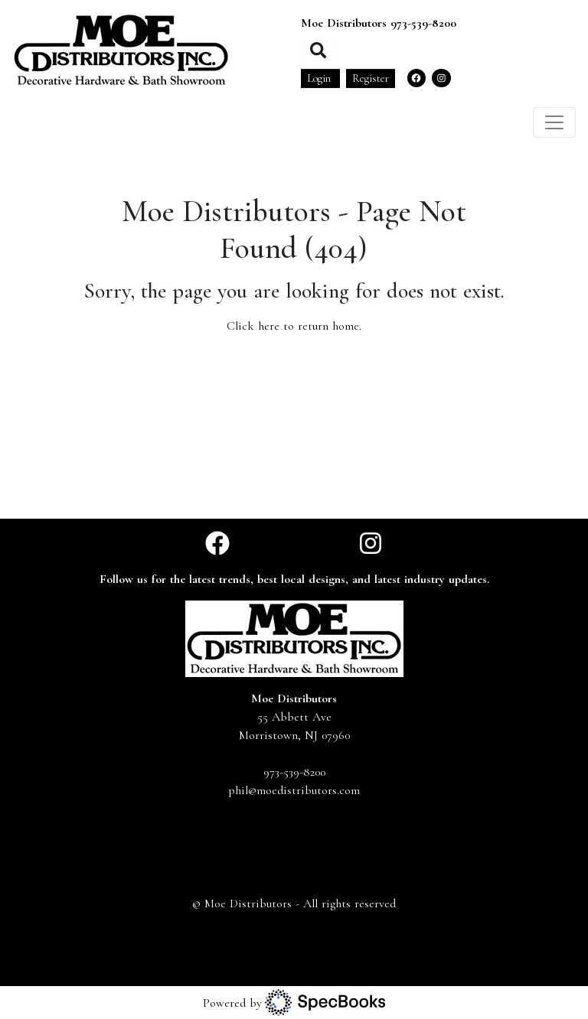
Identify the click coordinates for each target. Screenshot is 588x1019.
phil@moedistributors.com (294, 790)
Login (320, 78)
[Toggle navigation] (554, 122)
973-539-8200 (423, 23)
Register (370, 78)
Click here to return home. (294, 326)
